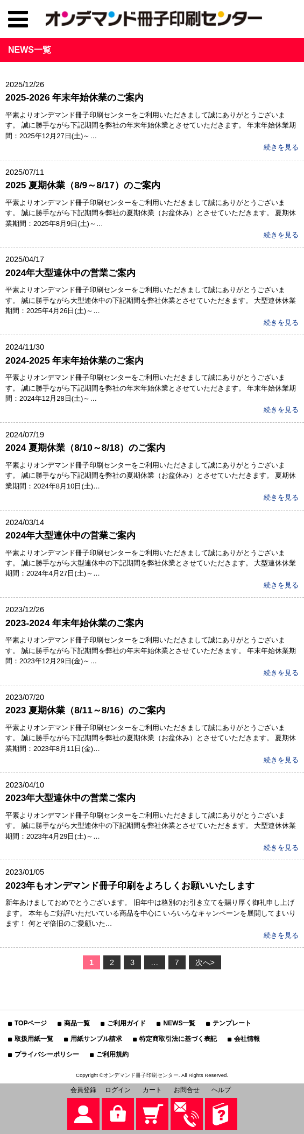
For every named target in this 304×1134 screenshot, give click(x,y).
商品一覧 (77, 1023)
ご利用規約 (112, 1054)
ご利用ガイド (126, 1023)
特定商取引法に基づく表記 (178, 1039)
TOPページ (31, 1023)
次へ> (205, 962)
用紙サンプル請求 (96, 1039)
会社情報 (247, 1039)
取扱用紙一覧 (34, 1039)
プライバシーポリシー (47, 1054)
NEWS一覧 (179, 1023)
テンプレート (232, 1023)
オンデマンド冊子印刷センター (141, 1075)
